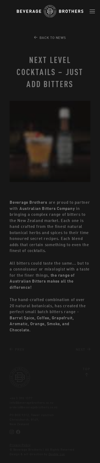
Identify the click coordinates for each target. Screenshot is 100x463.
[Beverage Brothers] (50, 11)
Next (83, 349)
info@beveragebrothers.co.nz (31, 403)
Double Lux (57, 454)
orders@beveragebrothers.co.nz (34, 407)
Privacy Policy (20, 445)
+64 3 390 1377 (21, 398)
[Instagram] (12, 432)
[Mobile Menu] (92, 11)
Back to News (50, 37)
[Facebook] (18, 432)
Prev (17, 349)
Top (86, 371)
